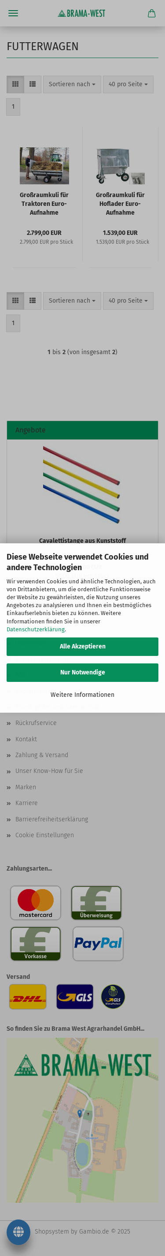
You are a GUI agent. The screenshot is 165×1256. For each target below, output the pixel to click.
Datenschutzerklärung (36, 629)
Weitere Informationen (82, 695)
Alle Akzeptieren (83, 646)
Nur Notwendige (82, 672)
